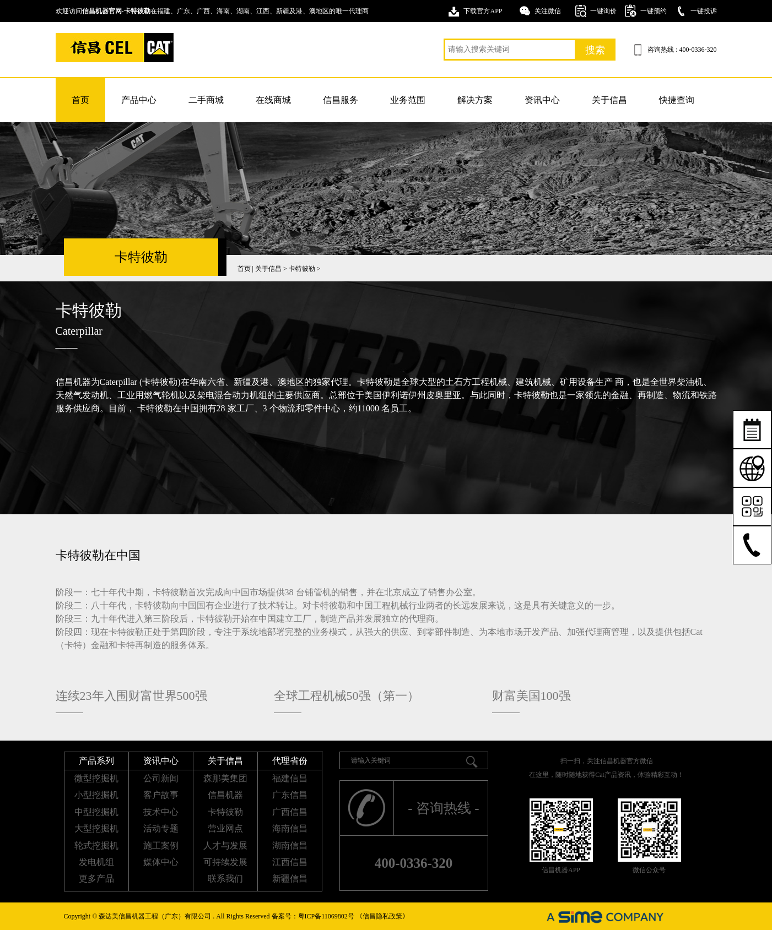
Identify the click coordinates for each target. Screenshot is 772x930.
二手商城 (206, 100)
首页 (80, 100)
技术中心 (161, 812)
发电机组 (96, 862)
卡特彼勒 (302, 269)
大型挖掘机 (96, 828)
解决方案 (475, 100)
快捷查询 (676, 100)
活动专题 (161, 828)
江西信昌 (289, 862)
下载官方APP (482, 11)
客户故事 (161, 795)
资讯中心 (542, 100)
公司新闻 (161, 778)
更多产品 (96, 878)
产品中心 (138, 100)
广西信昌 (289, 812)
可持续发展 (225, 862)
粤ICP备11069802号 (326, 916)
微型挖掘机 (96, 778)
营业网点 (225, 828)
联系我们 (225, 878)
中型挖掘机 (96, 812)
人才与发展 (225, 845)
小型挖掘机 (96, 795)
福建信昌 (289, 778)
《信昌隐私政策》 (382, 916)
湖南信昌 (289, 845)
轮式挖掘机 (96, 845)
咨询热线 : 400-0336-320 (681, 49)
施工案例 (161, 845)
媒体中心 (161, 862)
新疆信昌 (289, 878)
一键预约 (653, 11)
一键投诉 (703, 11)
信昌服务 (340, 100)
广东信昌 (289, 795)
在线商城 (273, 100)
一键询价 (603, 11)
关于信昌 (609, 100)
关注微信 (548, 11)
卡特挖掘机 (115, 47)
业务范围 (407, 100)
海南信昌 (289, 828)
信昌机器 (225, 795)
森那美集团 (225, 778)
